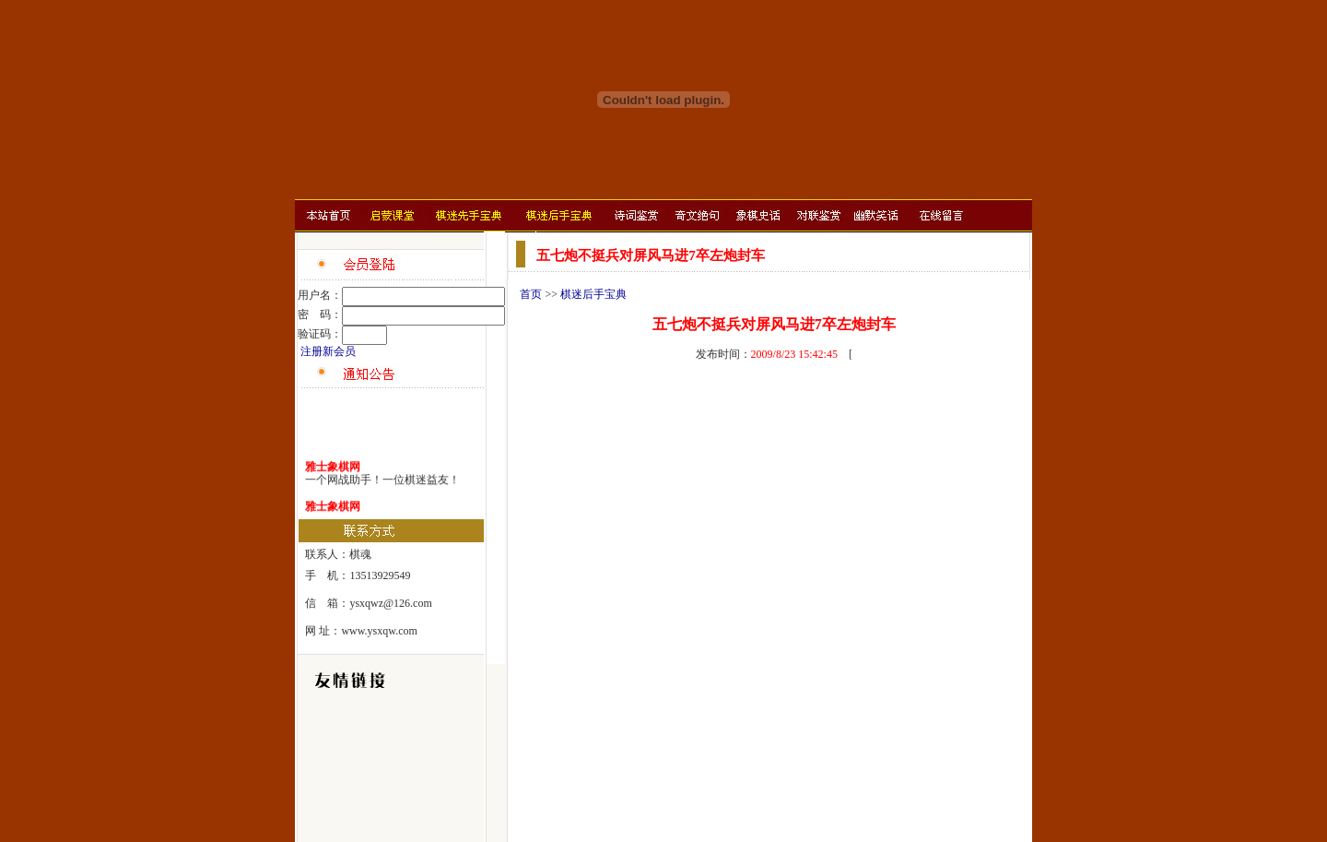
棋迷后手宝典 (593, 294)
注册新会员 (328, 351)
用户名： (320, 295)
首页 (531, 294)
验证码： (320, 333)
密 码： (320, 314)
